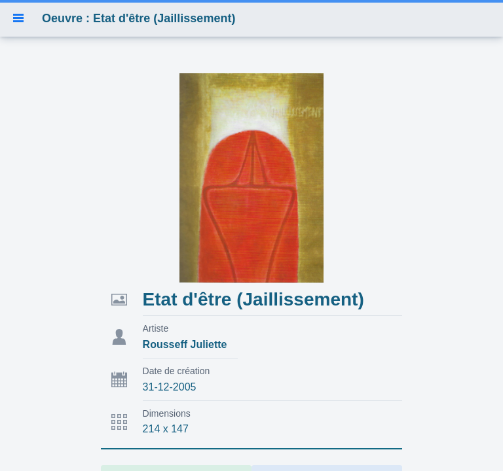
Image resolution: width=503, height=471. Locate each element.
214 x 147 (166, 428)
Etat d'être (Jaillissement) (253, 299)
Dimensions (167, 413)
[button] (18, 18)
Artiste (156, 328)
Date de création (176, 371)
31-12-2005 (169, 386)
